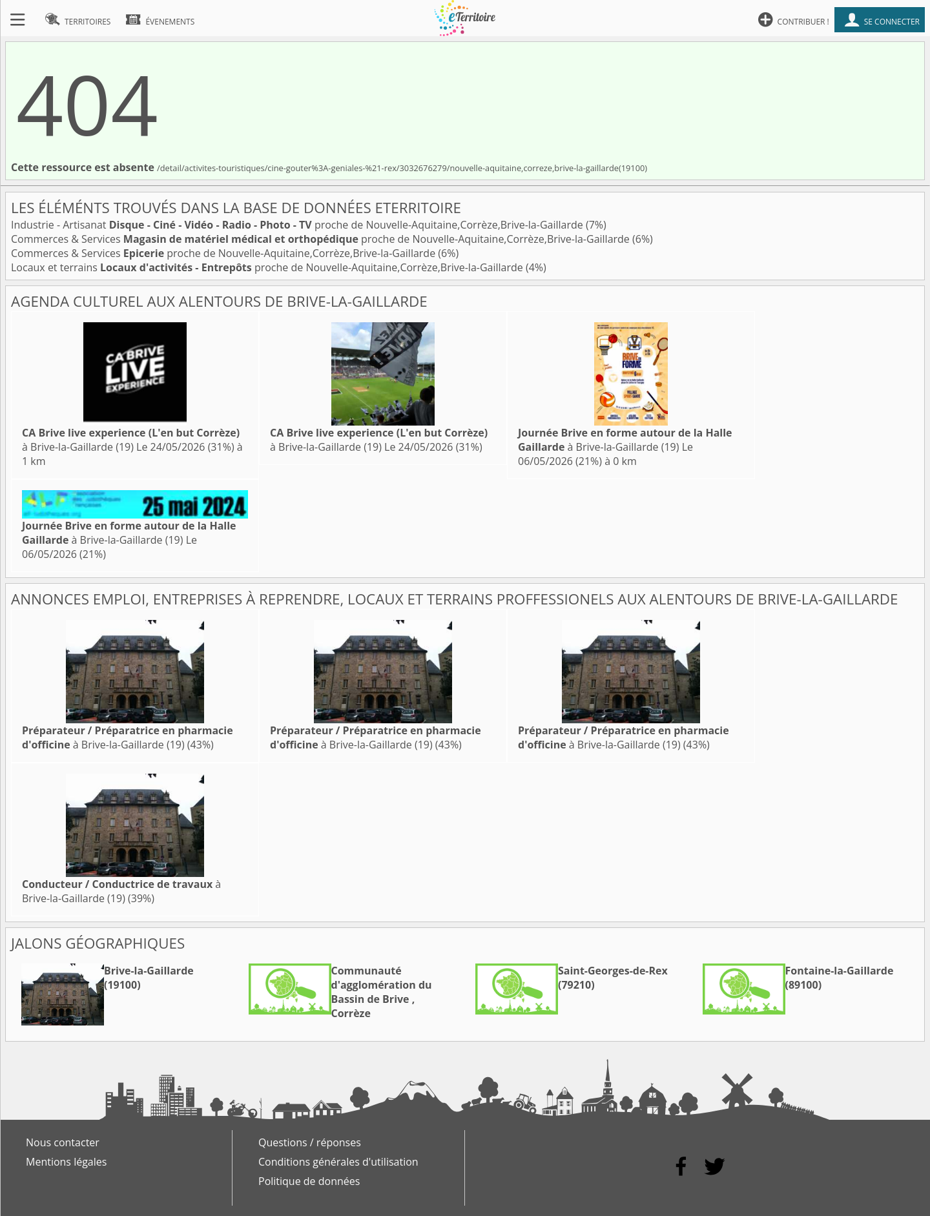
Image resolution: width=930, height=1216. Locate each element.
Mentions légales (66, 1162)
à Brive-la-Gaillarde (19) (131, 440)
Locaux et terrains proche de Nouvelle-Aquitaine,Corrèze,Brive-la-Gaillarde (268, 267)
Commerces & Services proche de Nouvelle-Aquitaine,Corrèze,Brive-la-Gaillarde (321, 239)
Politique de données (309, 1181)
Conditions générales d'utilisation (338, 1162)
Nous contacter (62, 1142)
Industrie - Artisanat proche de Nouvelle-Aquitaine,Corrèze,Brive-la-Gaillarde (298, 225)
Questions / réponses (309, 1142)
